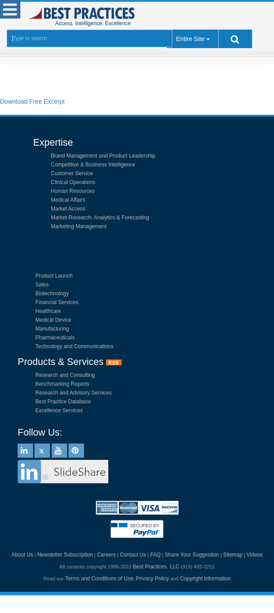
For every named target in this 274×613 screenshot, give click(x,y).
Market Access (68, 209)
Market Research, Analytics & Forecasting (100, 217)
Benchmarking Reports (62, 384)
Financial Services (56, 302)
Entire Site (190, 38)
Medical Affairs (68, 200)
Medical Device (53, 320)
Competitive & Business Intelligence (93, 165)
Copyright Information (205, 578)
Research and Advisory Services (73, 393)
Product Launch (53, 276)
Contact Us (133, 555)
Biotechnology (51, 293)
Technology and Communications (74, 346)
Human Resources (73, 191)
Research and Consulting (65, 375)
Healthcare (48, 311)
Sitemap (233, 555)
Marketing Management (79, 226)
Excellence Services (59, 410)
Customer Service (72, 173)
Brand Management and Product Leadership (103, 156)
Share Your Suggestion (192, 555)
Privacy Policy (152, 578)
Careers (106, 555)
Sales (42, 285)
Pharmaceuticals (55, 338)
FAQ (155, 555)
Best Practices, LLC (156, 567)
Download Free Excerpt (32, 101)
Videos (255, 555)
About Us (22, 555)
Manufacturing (52, 329)
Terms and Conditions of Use (99, 578)
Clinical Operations (73, 182)
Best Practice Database (63, 402)
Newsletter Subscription (65, 555)
